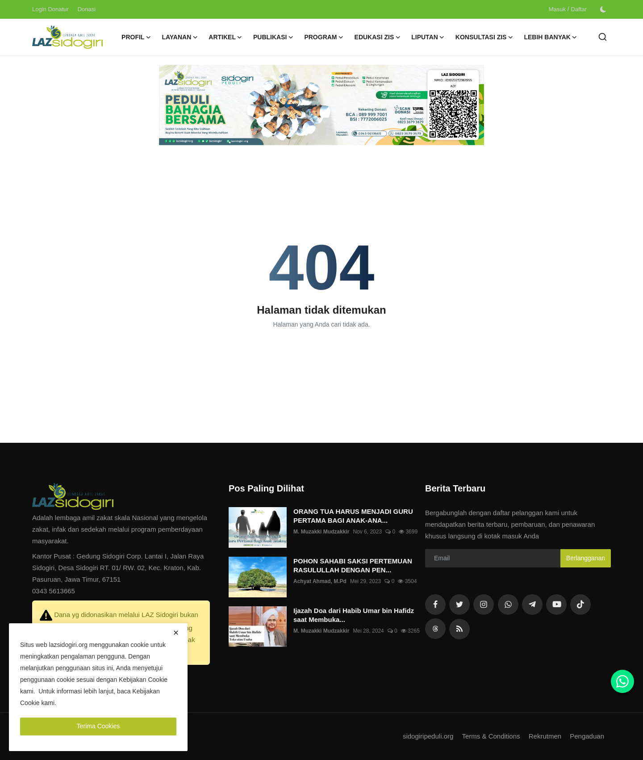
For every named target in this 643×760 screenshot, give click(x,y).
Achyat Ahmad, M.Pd (320, 581)
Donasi (87, 9)
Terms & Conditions (491, 736)
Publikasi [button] (273, 37)
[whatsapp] (508, 604)
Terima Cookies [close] (98, 726)
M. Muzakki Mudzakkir (321, 532)
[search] (602, 37)
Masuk (557, 9)
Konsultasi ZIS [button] (484, 37)
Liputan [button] (428, 37)
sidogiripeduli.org (428, 736)
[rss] (435, 628)
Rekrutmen (545, 736)
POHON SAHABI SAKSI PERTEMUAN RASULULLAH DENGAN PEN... (352, 565)
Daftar (579, 9)
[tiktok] (580, 604)
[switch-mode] (603, 9)
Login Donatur (50, 9)
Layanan (180, 37)
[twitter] (459, 604)
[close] (176, 633)
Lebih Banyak (550, 37)
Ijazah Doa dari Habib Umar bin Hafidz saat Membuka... (353, 615)
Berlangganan (585, 558)
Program (323, 37)
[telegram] (532, 604)
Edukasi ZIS (378, 37)
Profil (136, 37)
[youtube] (556, 604)
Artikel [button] (225, 37)
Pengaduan (587, 736)
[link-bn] (321, 105)
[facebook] (435, 604)
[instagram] (483, 604)
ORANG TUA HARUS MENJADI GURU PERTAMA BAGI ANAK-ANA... (353, 516)
